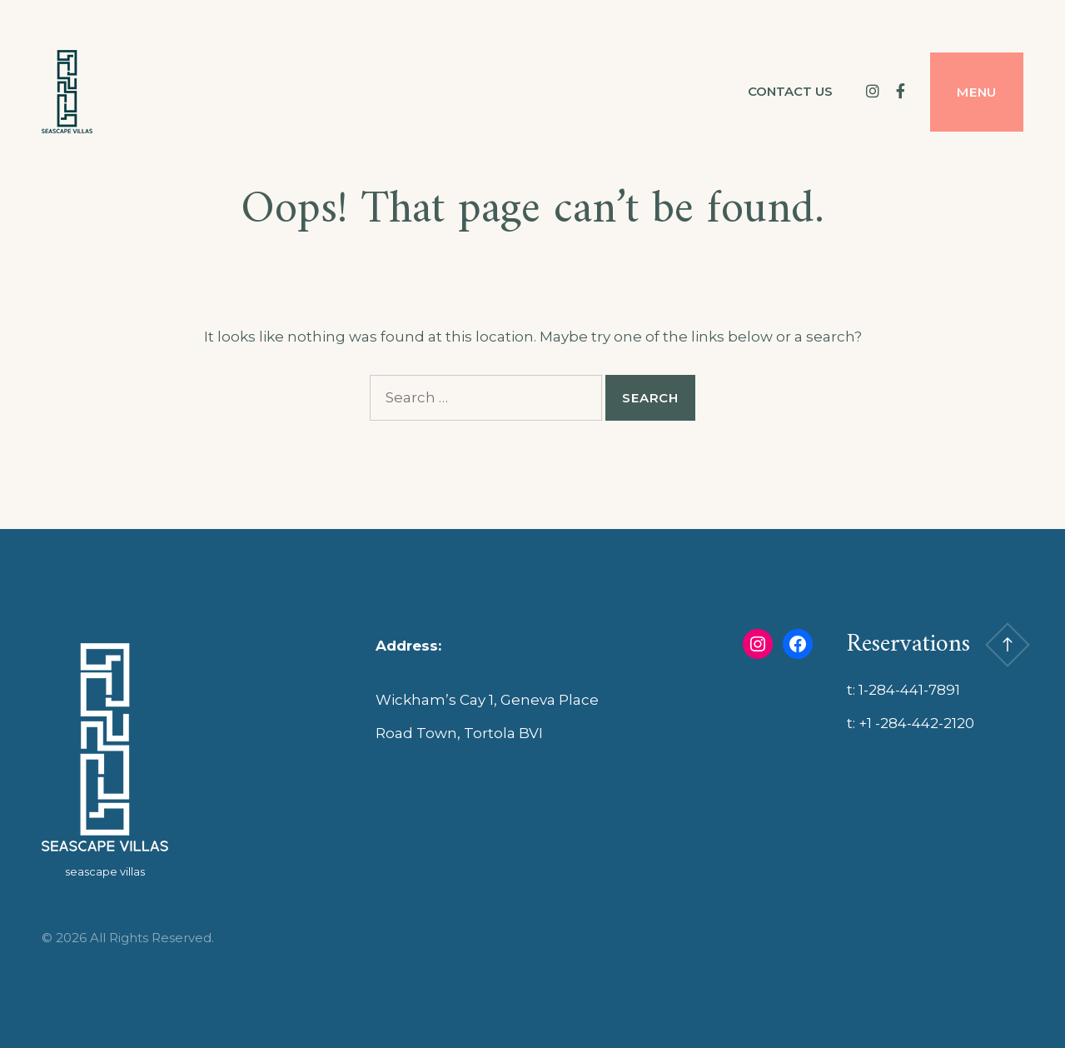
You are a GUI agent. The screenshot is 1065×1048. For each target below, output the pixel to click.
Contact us (790, 91)
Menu (977, 92)
